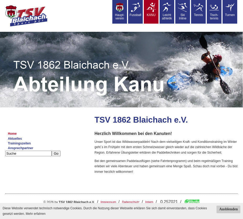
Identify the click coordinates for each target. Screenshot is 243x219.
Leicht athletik (167, 11)
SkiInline (182, 11)
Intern (149, 202)
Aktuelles (15, 138)
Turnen (230, 10)
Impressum (108, 202)
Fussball (135, 10)
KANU (151, 10)
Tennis (198, 10)
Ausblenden (228, 209)
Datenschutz (131, 202)
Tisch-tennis (214, 11)
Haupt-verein (119, 11)
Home (12, 133)
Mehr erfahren (35, 214)
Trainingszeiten (19, 143)
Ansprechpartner (20, 148)
